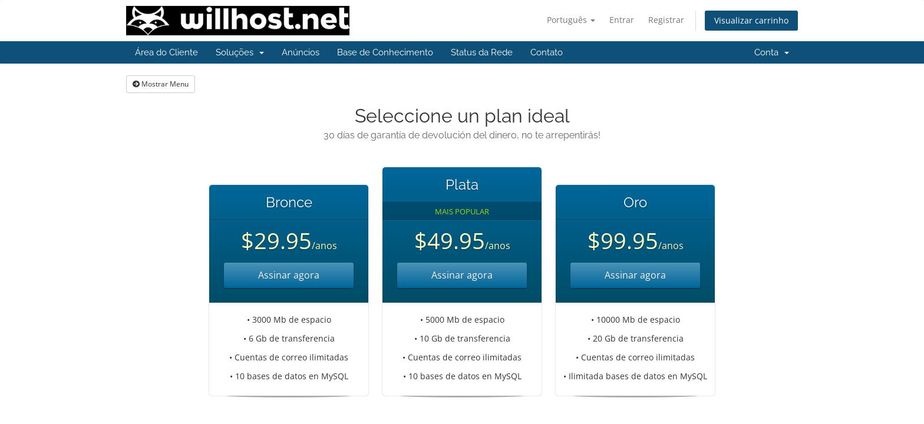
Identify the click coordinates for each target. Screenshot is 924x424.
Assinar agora (288, 275)
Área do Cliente (166, 52)
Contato (546, 52)
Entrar (621, 19)
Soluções (240, 52)
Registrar (666, 19)
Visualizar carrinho (751, 20)
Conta (771, 52)
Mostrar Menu (161, 84)
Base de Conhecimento (385, 52)
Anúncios (300, 52)
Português (571, 19)
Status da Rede (482, 52)
